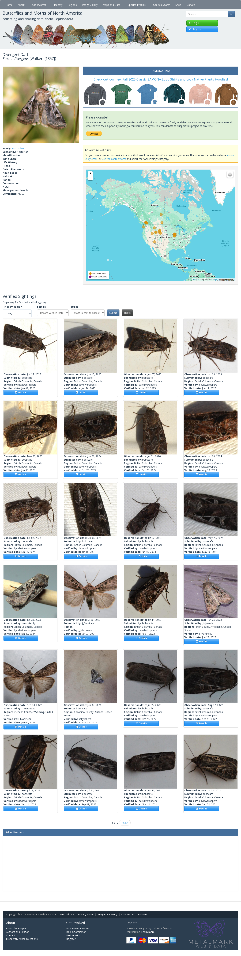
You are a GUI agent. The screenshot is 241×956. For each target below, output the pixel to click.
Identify (58, 4)
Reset (127, 312)
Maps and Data (113, 4)
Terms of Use (66, 914)
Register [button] (195, 29)
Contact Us (127, 914)
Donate (190, 4)
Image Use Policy (107, 914)
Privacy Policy (85, 914)
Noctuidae (18, 148)
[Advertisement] (120, 863)
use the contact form (114, 158)
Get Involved (40, 4)
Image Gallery (89, 4)
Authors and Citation (17, 932)
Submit (113, 312)
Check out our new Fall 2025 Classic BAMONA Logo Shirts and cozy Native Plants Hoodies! (160, 79)
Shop (178, 4)
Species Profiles (138, 4)
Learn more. (148, 932)
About (22, 4)
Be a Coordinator (76, 932)
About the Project (16, 928)
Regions (72, 4)
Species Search (161, 4)
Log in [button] (194, 23)
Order (74, 306)
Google (214, 280)
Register (71, 938)
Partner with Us (75, 935)
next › (125, 822)
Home (9, 4)
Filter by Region (12, 306)
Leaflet (196, 280)
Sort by (41, 306)
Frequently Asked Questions (22, 938)
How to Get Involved (77, 928)
